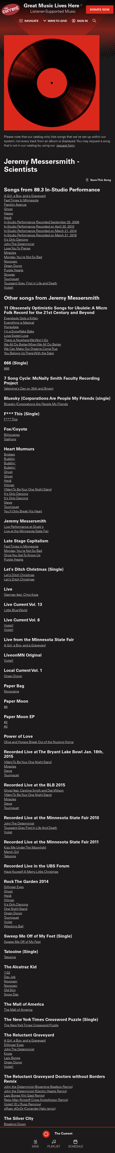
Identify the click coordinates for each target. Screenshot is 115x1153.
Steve (8, 502)
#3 (6, 726)
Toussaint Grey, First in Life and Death (30, 283)
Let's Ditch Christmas (19, 575)
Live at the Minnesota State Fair (26, 531)
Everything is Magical (19, 322)
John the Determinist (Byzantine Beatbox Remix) (38, 1087)
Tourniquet (11, 279)
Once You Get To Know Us (22, 555)
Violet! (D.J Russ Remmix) (22, 1104)
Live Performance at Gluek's (24, 527)
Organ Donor (13, 266)
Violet (8, 832)
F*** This (11, 419)
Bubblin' (10, 463)
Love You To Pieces (17, 248)
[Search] (94, 20)
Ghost (8, 209)
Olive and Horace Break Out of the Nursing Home (39, 742)
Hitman (9, 485)
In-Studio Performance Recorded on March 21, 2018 (40, 235)
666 (6, 368)
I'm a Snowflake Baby (19, 331)
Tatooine (10, 856)
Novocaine (11, 691)
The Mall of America (18, 1010)
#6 (6, 707)
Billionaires (12, 435)
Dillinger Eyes (14, 887)
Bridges (9, 454)
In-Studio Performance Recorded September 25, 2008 (41, 222)
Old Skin (10, 990)
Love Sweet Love (16, 336)
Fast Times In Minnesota (21, 200)
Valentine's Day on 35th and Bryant (28, 388)
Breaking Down (15, 1124)
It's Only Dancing (16, 239)
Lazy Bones (12, 1058)
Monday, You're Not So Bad (23, 257)
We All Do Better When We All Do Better (32, 344)
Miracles (10, 253)
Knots (8, 1053)
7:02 (7, 972)
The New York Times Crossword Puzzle (31, 1025)
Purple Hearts (13, 270)
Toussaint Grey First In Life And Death (30, 828)
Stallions (10, 439)
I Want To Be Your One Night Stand (28, 489)
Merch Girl (11, 852)
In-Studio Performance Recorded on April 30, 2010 (39, 226)
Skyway (9, 274)
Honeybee (11, 327)
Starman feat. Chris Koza (21, 595)
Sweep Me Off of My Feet (22, 942)
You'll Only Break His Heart (23, 511)
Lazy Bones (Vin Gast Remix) (24, 1095)
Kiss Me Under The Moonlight (25, 847)
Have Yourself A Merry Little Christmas (31, 872)
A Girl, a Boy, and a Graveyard (25, 196)
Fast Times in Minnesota (21, 546)
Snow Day (11, 994)
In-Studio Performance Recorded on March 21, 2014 (40, 231)
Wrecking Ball (13, 926)
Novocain (10, 261)
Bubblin (9, 459)
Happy (8, 213)
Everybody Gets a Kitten (21, 318)
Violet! (8, 288)
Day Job (10, 977)
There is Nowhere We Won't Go (26, 340)
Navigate (29, 21)
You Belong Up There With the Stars (29, 353)
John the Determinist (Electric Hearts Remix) (35, 1091)
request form (66, 145)
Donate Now (99, 9)
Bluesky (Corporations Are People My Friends (36, 404)
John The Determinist (19, 244)
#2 (6, 722)
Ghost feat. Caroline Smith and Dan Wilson (34, 790)
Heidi (8, 218)
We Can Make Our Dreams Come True (31, 349)
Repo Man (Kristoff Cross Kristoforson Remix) (36, 1100)
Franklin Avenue (15, 205)
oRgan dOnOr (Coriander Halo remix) (30, 1109)
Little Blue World (15, 610)
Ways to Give (55, 21)
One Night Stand (15, 909)
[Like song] (98, 179)
